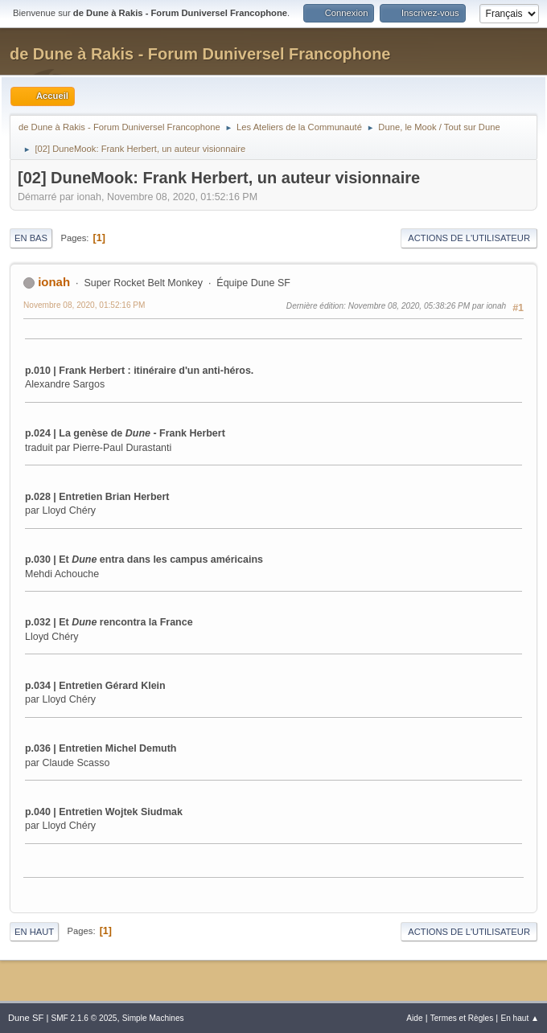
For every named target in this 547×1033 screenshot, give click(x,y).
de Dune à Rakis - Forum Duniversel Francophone (200, 54)
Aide (414, 1018)
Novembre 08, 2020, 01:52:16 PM (84, 305)
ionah (54, 282)
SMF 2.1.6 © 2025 (84, 1018)
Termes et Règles (462, 1018)
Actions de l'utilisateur (469, 238)
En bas (30, 238)
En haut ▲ (519, 1018)
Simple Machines (153, 1018)
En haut (34, 932)
